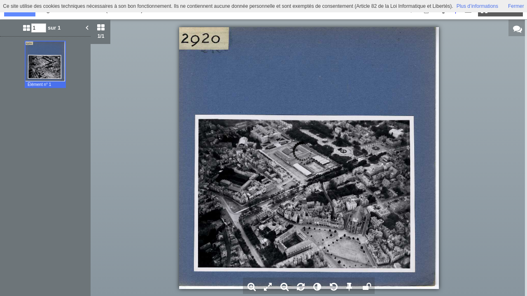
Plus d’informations (477, 6)
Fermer (516, 6)
